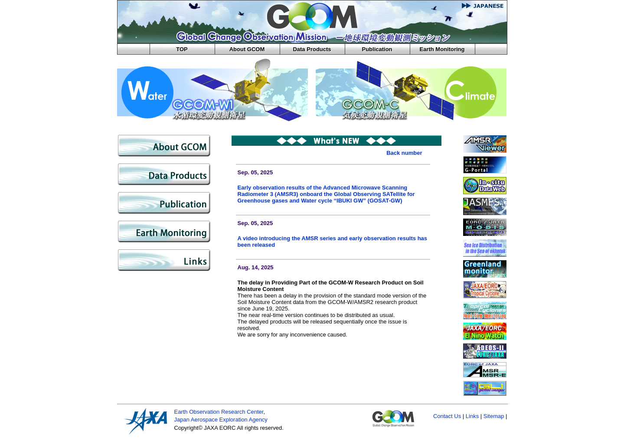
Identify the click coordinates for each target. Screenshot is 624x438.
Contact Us (447, 416)
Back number (404, 153)
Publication (377, 49)
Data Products (312, 49)
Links (472, 416)
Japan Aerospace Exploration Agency (221, 419)
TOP (182, 49)
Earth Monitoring (442, 49)
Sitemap (494, 416)
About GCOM (247, 49)
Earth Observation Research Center (219, 412)
